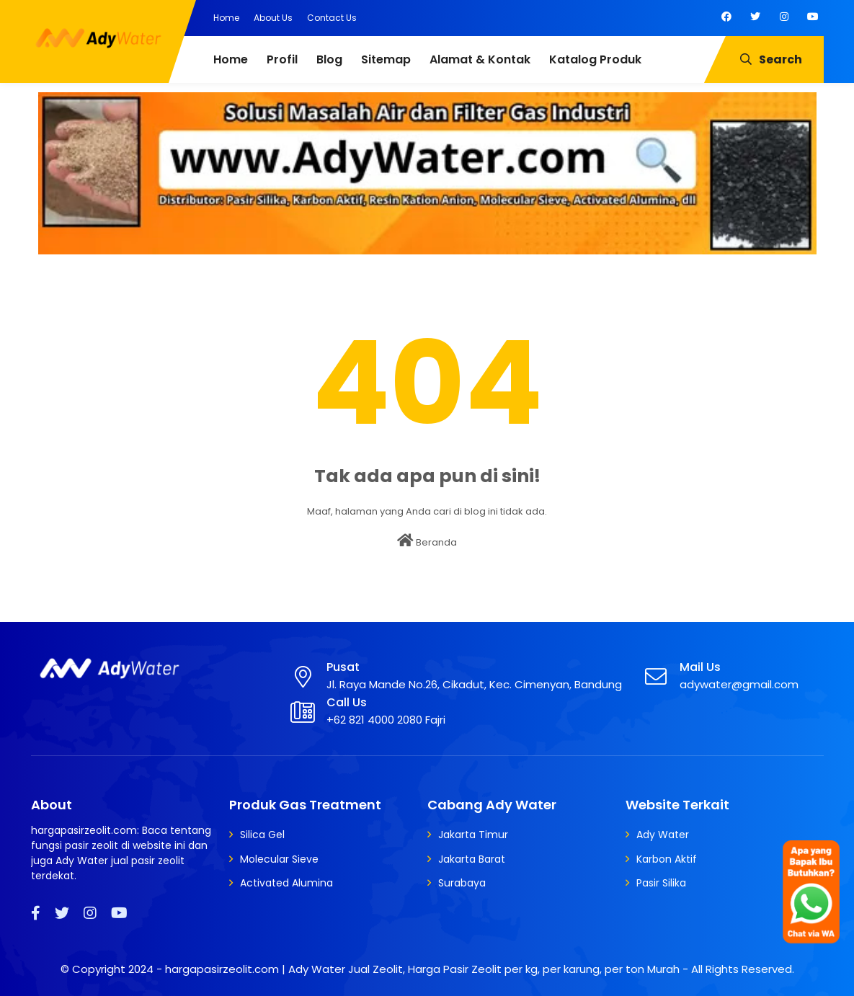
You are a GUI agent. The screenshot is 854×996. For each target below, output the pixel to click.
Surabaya (462, 883)
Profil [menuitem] (282, 59)
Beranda (427, 541)
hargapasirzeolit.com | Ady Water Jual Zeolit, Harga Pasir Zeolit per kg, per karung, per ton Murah (422, 969)
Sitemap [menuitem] (386, 59)
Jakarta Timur (473, 834)
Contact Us (332, 18)
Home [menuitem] (230, 59)
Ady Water (662, 834)
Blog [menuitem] (329, 59)
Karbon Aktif (666, 859)
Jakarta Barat (471, 859)
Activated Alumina (286, 883)
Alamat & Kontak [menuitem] (480, 59)
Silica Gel (262, 834)
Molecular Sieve (279, 859)
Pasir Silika (661, 883)
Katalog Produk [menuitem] (595, 59)
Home (226, 18)
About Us (273, 18)
